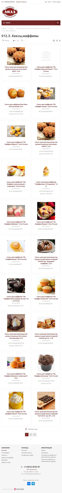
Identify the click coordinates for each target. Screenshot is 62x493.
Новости (4, 455)
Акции (43, 450)
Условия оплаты (26, 452)
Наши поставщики (7, 457)
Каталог (4, 450)
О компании (5, 452)
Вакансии (4, 460)
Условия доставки (27, 455)
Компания (6, 448)
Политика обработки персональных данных (48, 460)
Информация (46, 448)
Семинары (44, 452)
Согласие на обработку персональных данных (48, 456)
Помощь (24, 448)
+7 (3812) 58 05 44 (9, 2)
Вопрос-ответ (6, 462)
